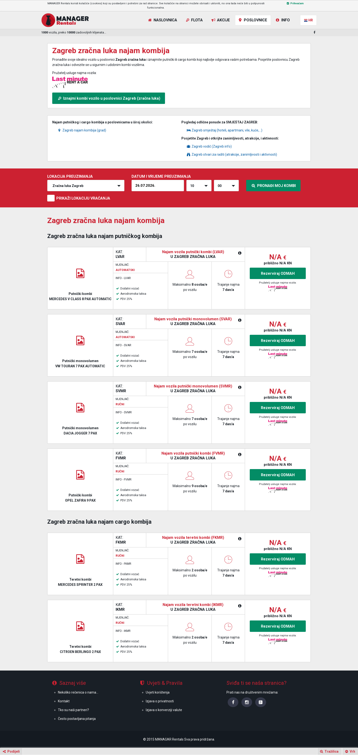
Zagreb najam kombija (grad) (81, 130)
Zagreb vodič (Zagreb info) (209, 146)
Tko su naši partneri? (73, 710)
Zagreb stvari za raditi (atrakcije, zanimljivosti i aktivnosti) (231, 154)
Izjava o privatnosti (160, 701)
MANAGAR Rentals (169, 739)
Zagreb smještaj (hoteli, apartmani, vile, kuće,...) (224, 130)
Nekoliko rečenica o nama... (78, 692)
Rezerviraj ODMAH (278, 273)
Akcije (220, 20)
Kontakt (64, 701)
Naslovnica (162, 20)
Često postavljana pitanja (77, 719)
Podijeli (11, 751)
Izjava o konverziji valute (164, 710)
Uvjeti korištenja (158, 692)
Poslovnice (252, 20)
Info (282, 20)
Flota (194, 20)
